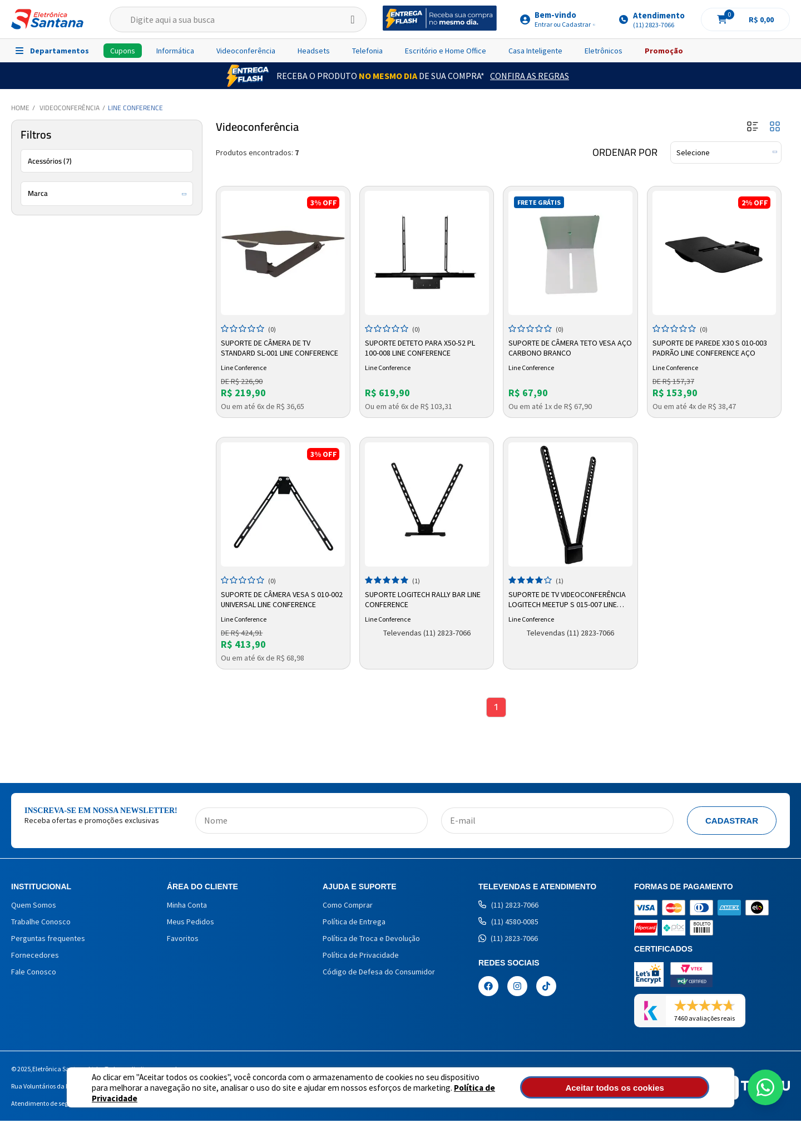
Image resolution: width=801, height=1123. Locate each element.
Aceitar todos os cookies (649, 1087)
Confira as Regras (529, 75)
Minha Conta (187, 907)
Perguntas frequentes (48, 940)
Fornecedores (35, 957)
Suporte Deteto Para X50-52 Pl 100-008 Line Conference (422, 346)
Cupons (122, 51)
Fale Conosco (33, 974)
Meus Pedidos (190, 924)
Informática (175, 51)
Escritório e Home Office (445, 51)
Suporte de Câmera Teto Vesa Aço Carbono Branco (563, 346)
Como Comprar (348, 907)
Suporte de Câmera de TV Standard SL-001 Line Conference (281, 346)
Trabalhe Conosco (41, 924)
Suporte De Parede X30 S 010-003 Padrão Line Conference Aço (711, 346)
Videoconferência (245, 51)
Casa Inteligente (535, 51)
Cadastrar (731, 823)
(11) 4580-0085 (508, 924)
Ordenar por (624, 152)
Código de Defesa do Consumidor (379, 974)
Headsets (314, 51)
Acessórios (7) (50, 161)
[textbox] (238, 19)
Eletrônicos (603, 51)
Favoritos (183, 940)
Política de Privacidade (439, 1092)
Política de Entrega (354, 924)
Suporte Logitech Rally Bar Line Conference (424, 598)
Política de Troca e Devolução (371, 940)
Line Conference (135, 107)
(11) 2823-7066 (508, 907)
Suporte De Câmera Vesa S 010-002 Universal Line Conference (278, 598)
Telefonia (367, 51)
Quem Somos (33, 907)
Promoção (664, 51)
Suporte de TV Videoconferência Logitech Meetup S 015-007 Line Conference (568, 598)
